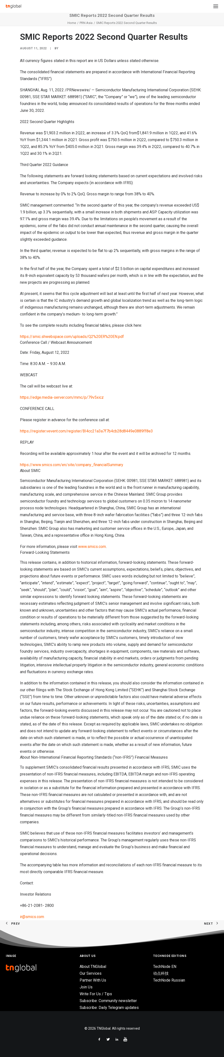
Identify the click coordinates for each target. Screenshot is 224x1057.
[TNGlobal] (13, 6)
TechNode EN (164, 966)
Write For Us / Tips (96, 994)
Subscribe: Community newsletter (108, 1000)
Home (71, 23)
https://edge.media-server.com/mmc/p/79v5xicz (62, 397)
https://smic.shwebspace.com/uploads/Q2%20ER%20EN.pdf (72, 336)
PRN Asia (86, 23)
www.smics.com (92, 546)
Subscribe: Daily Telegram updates (109, 1007)
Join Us (86, 987)
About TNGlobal (93, 966)
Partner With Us (93, 980)
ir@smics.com (32, 916)
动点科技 (161, 973)
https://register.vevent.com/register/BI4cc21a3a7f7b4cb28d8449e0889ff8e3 (86, 431)
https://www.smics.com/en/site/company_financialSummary (71, 464)
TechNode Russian (169, 980)
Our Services (91, 973)
